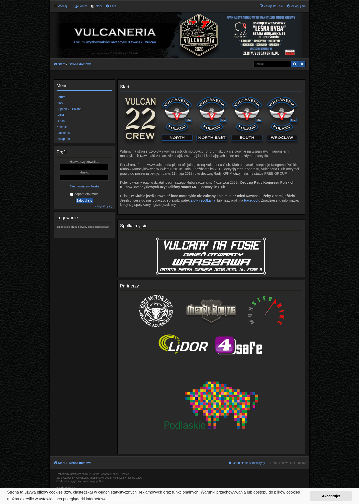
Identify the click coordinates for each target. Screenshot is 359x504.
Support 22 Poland (69, 109)
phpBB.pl (98, 481)
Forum (61, 97)
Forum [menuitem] (80, 6)
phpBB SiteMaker (66, 487)
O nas (61, 121)
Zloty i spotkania (202, 200)
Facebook (251, 200)
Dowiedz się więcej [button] (127, 499)
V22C (139, 477)
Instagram (63, 139)
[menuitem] (96, 6)
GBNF (61, 115)
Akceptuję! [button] (331, 496)
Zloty (60, 103)
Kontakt (62, 127)
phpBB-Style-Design (101, 477)
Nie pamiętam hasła (84, 186)
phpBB (85, 474)
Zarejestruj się (103, 206)
